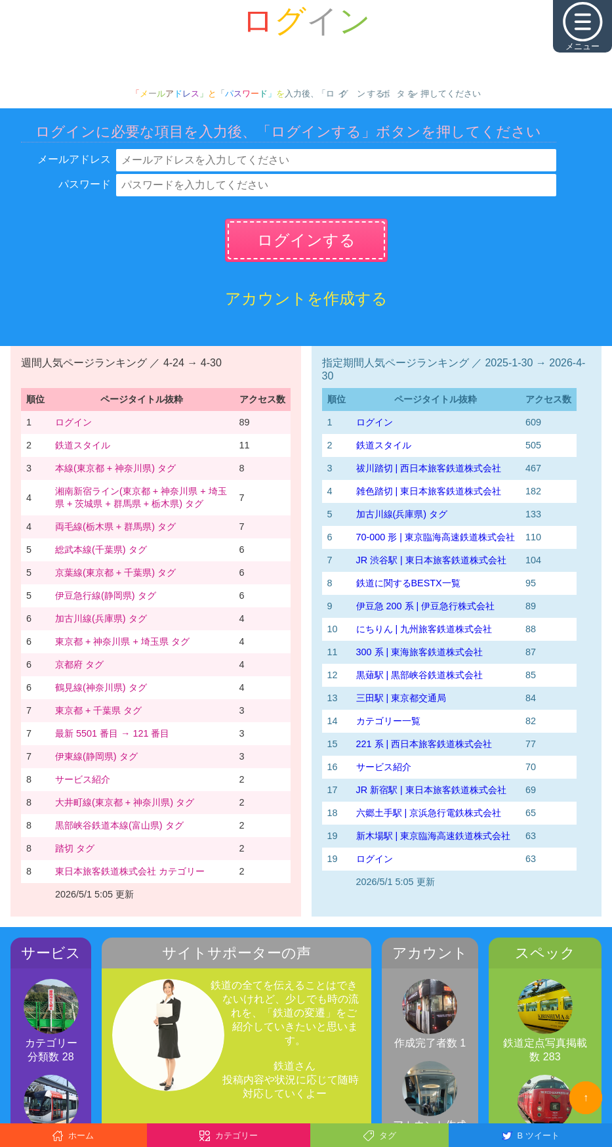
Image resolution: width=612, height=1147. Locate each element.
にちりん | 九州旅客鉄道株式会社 (424, 629)
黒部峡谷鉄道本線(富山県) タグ (119, 825)
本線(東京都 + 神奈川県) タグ (115, 468)
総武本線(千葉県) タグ (101, 549)
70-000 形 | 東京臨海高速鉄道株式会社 (436, 537)
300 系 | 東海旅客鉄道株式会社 (419, 652)
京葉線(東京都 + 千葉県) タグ (115, 572)
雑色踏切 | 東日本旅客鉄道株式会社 (429, 491)
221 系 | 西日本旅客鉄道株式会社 (424, 744)
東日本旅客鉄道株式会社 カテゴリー (130, 871)
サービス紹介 (82, 779)
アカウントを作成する (306, 298)
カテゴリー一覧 (388, 721)
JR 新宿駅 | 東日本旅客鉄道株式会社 (431, 790)
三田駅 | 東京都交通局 (401, 698)
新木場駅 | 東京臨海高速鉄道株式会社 (433, 836)
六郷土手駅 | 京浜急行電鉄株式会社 (429, 813)
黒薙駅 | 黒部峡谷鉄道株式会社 (419, 675)
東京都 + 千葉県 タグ (98, 710)
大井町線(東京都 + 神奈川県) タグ (124, 802)
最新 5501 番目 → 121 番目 (112, 733)
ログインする (306, 240)
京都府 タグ (79, 664)
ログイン (73, 422)
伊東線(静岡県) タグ (96, 756)
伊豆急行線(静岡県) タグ (105, 595)
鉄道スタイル (82, 445)
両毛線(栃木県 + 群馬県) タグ (115, 526)
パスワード (84, 184)
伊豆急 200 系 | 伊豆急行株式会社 (425, 606)
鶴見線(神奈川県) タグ (101, 687)
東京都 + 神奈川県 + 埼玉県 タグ (122, 641)
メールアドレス (74, 159)
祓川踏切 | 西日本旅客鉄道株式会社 (429, 468)
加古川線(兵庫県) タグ (101, 618)
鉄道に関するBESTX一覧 (408, 583)
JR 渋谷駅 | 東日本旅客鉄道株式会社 (431, 560)
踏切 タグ (74, 848)
